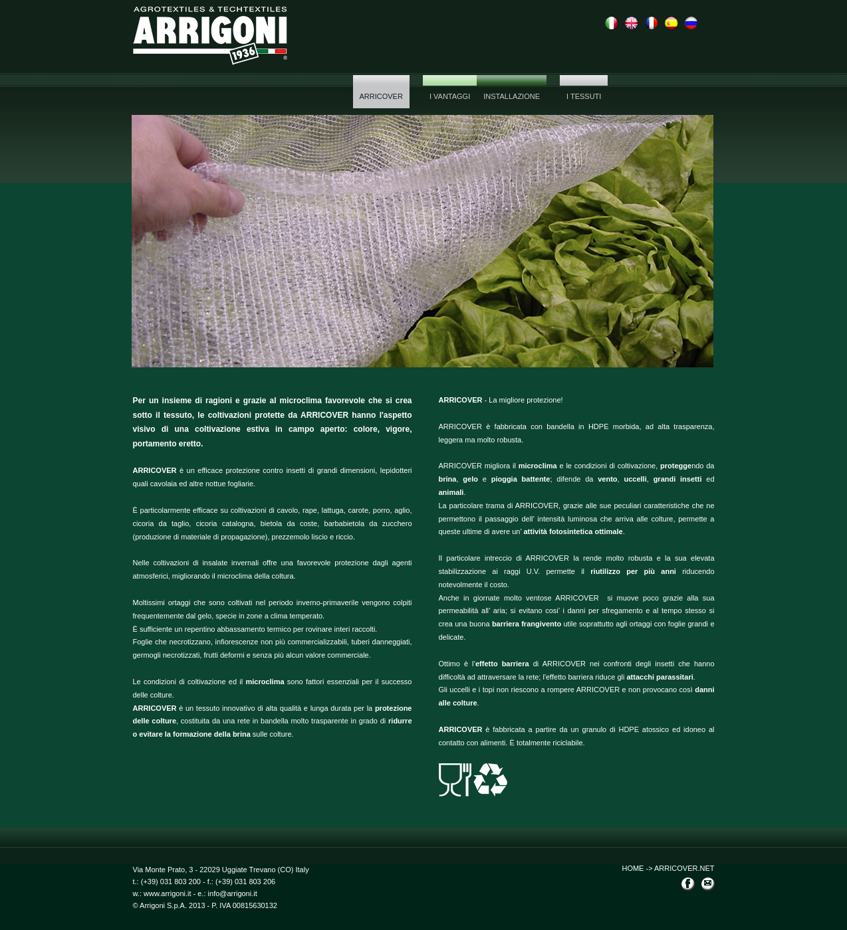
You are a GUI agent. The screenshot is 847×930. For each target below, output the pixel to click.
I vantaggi (449, 96)
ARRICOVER (381, 96)
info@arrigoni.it (232, 893)
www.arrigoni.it (166, 893)
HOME (633, 868)
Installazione (511, 96)
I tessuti (583, 96)
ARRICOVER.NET (684, 868)
